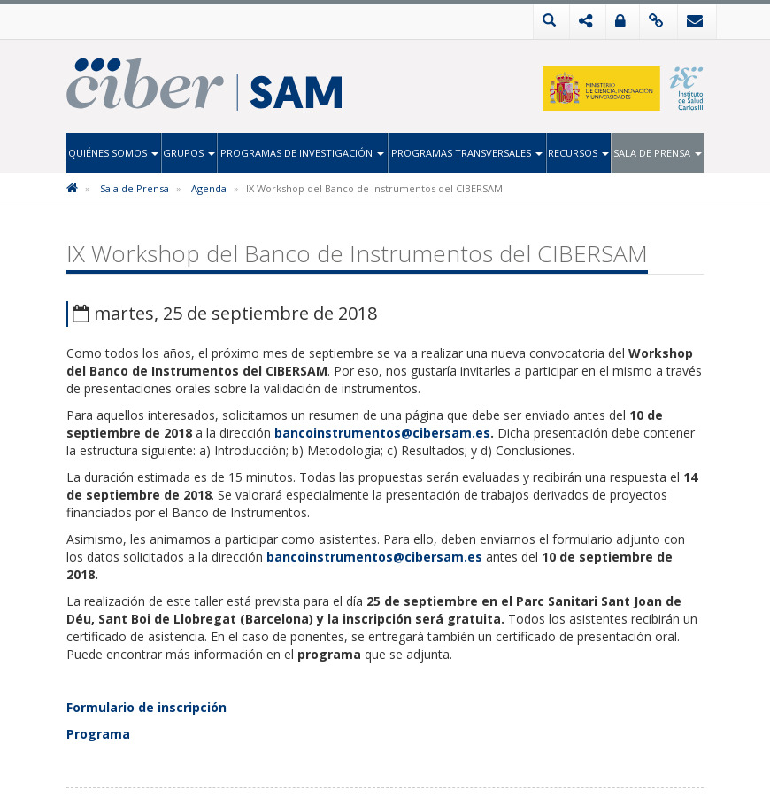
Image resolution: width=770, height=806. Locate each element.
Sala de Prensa (657, 152)
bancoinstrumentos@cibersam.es (382, 432)
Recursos (578, 152)
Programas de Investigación (302, 152)
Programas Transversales (467, 152)
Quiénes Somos (113, 152)
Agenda (209, 188)
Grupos (189, 152)
